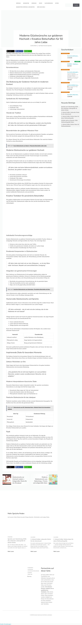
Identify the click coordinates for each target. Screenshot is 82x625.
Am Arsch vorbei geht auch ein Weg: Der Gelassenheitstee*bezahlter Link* (73, 72)
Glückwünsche (49, 3)
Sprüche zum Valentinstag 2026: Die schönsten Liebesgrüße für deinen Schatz (69, 108)
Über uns (30, 574)
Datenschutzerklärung (33, 570)
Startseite (30, 567)
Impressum (30, 569)
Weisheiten (26, 3)
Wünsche (34, 3)
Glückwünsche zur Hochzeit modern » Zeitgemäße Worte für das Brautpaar (19, 480)
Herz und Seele (41, 7)
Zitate (40, 3)
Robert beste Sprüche (46, 45)
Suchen (76, 5)
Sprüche (18, 3)
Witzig (57, 3)
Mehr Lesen (11, 551)
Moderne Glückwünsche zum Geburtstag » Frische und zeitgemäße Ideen (40, 480)
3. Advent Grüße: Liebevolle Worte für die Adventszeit (41, 540)
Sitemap (29, 576)
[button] (11, 51)
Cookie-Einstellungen (5, 624)
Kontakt (30, 572)
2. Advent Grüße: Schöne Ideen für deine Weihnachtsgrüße (63, 540)
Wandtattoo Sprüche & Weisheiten (25, 7)
